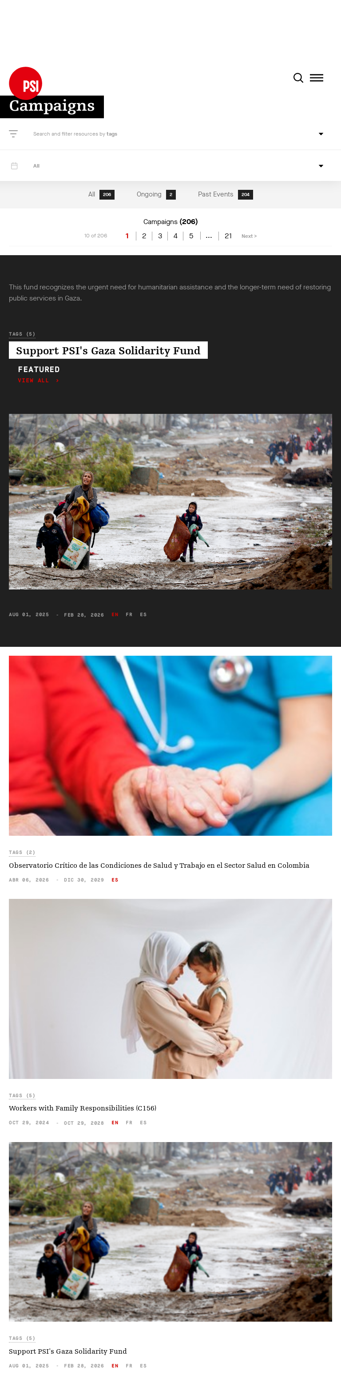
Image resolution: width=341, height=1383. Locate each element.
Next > (249, 236)
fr (129, 614)
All (101, 195)
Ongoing (156, 195)
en (114, 614)
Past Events (225, 195)
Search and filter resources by (70, 133)
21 (228, 236)
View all (35, 381)
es (143, 614)
